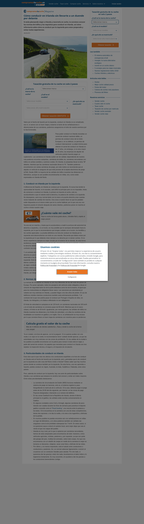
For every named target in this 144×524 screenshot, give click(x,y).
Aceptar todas (72, 272)
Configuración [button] (72, 277)
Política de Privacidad (48, 265)
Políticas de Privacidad (69, 265)
